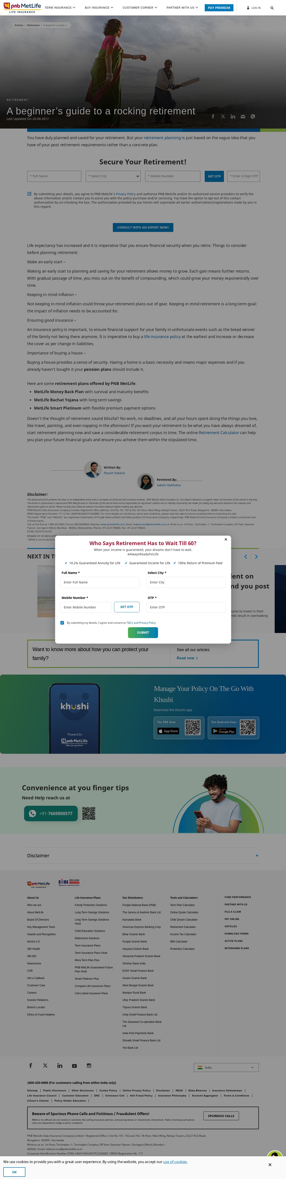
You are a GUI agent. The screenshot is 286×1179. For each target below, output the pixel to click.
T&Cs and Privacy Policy (141, 623)
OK (14, 1172)
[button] (268, 8)
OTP (152, 598)
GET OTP (126, 607)
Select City (157, 573)
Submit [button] (143, 632)
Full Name (71, 573)
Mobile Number (75, 598)
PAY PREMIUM (219, 8)
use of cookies (175, 1161)
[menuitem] (62, 7)
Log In (253, 8)
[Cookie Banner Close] (270, 1164)
